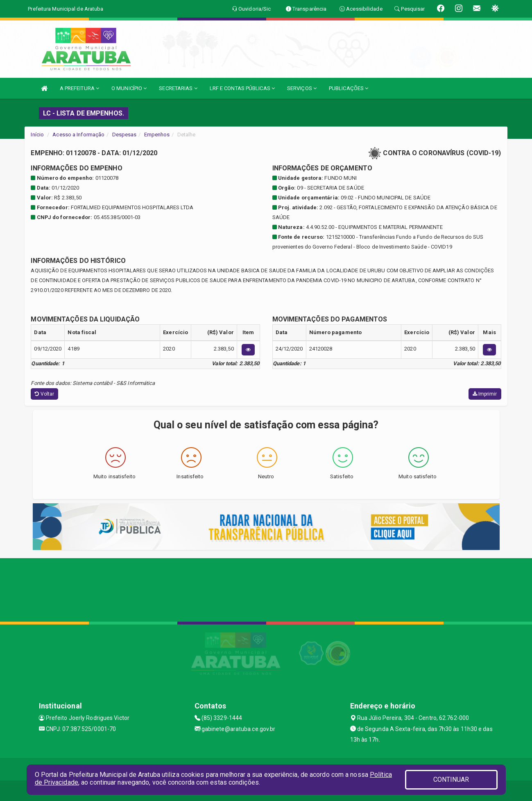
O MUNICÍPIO (129, 88)
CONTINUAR (451, 779)
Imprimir (485, 394)
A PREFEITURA (79, 88)
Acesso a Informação (78, 134)
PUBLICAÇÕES (348, 88)
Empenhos (157, 134)
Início (37, 134)
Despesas (124, 134)
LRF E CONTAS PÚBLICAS (242, 88)
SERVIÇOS (302, 88)
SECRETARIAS (178, 88)
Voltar (44, 394)
